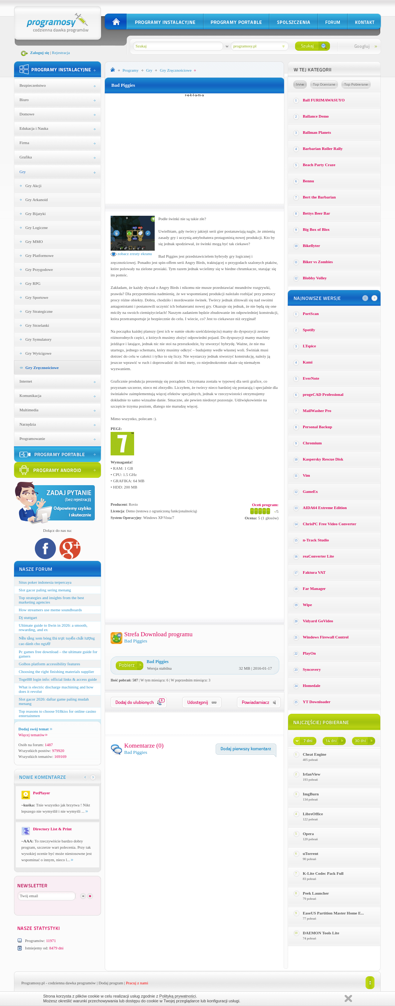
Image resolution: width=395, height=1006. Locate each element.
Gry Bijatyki (35, 213)
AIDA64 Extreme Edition (325, 507)
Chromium (312, 443)
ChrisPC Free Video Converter (329, 524)
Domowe (26, 114)
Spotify (309, 329)
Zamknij (348, 998)
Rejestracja (61, 52)
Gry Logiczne (36, 227)
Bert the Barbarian (319, 197)
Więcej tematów (32, 735)
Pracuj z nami (137, 983)
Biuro (24, 99)
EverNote (311, 378)
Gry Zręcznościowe (42, 367)
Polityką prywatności (177, 996)
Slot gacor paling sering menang (45, 590)
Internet (25, 381)
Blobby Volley (315, 278)
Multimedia (28, 410)
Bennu (308, 181)
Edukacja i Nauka (33, 128)
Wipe (307, 604)
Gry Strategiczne (39, 311)
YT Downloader (316, 701)
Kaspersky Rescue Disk (323, 459)
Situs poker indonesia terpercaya (45, 582)
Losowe (300, 84)
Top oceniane (324, 84)
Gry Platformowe (39, 255)
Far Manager (314, 588)
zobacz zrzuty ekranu (131, 253)
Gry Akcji (33, 185)
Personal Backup (317, 427)
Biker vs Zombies (318, 261)
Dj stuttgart (28, 617)
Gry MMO (34, 241)
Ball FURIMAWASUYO (324, 100)
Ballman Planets (317, 132)
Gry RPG (32, 283)
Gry (22, 171)
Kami (307, 362)
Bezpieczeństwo (32, 85)
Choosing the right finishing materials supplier (56, 671)
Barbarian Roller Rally (323, 148)
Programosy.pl (33, 983)
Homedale (311, 685)
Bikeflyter (311, 245)
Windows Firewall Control (326, 637)
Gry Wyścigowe (38, 353)
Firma (24, 142)
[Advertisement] (194, 148)
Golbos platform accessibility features (49, 664)
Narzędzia (27, 424)
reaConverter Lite (318, 556)
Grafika (25, 157)
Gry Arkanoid (36, 199)
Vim (306, 475)
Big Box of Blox (316, 229)
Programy (131, 70)
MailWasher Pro (317, 410)
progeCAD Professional (323, 394)
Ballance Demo (316, 116)
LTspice (309, 346)
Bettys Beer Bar (316, 213)
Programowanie (32, 438)
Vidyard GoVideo (318, 621)
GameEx (310, 491)
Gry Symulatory (38, 339)
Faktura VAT (314, 572)
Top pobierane (356, 84)
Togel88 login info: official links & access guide (58, 679)
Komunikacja (30, 395)
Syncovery (312, 669)
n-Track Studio (316, 540)
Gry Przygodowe (39, 269)
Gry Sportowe (36, 297)
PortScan (311, 313)
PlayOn (309, 653)
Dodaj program (110, 983)
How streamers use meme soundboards (50, 610)
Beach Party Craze (319, 164)
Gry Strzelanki (37, 325)
